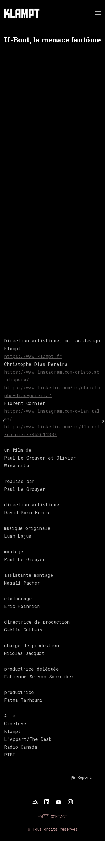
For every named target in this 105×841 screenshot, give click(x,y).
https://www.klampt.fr (33, 356)
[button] (81, 777)
